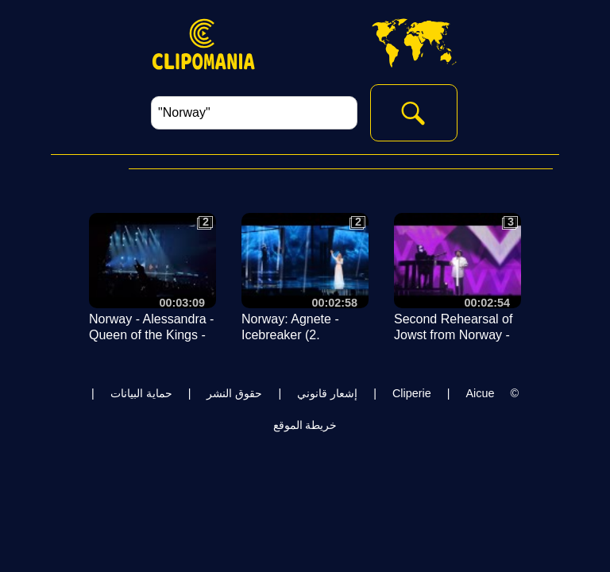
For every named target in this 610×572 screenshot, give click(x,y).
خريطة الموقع (305, 425)
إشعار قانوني (327, 393)
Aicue (479, 393)
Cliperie (411, 393)
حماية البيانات (141, 393)
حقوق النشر (234, 393)
